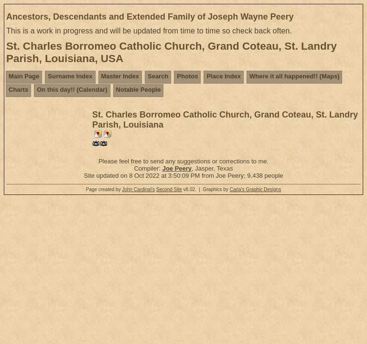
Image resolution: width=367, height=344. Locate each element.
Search (158, 76)
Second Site (169, 189)
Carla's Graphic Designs (255, 189)
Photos (187, 76)
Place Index (223, 76)
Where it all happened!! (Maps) (294, 76)
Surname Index (70, 76)
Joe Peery (177, 168)
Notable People (138, 89)
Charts (18, 89)
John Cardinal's (138, 189)
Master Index (120, 76)
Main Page (24, 76)
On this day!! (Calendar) (72, 89)
